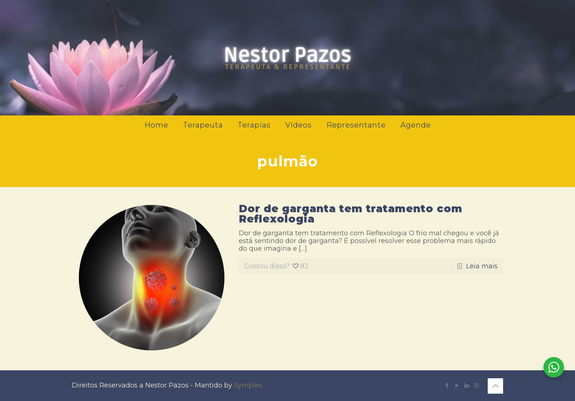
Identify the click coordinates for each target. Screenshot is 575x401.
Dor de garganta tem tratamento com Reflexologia (350, 213)
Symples (248, 385)
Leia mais (482, 266)
